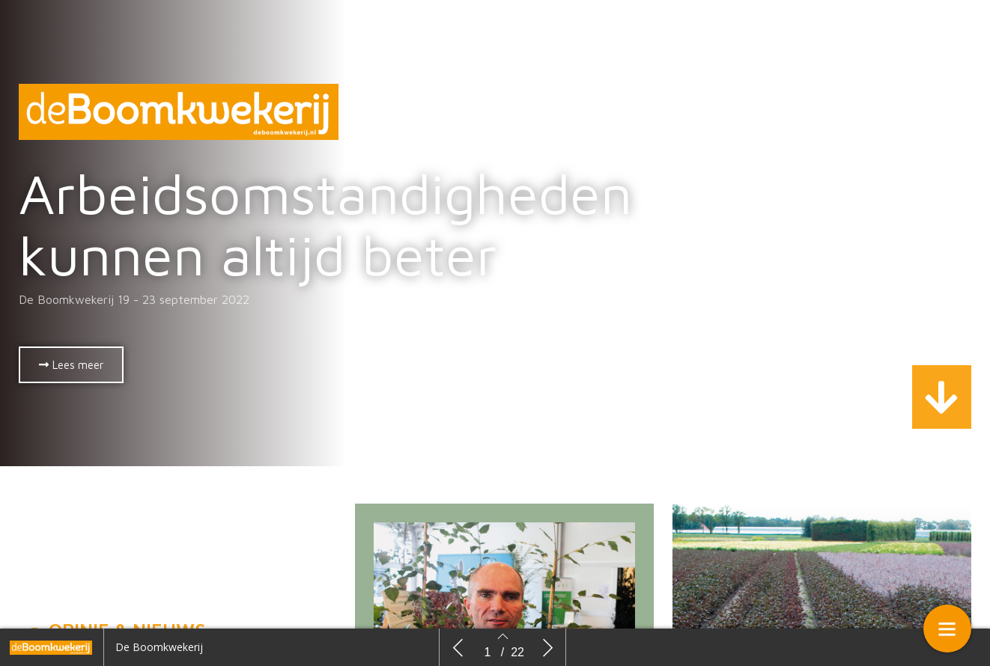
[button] (71, 364)
